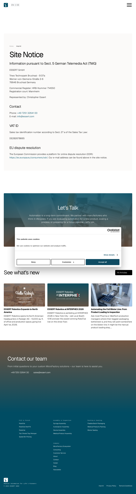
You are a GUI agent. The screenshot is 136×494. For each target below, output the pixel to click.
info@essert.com (25, 116)
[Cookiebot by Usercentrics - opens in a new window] (109, 230)
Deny (33, 262)
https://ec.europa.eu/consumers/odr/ (28, 157)
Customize (68, 262)
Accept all (102, 262)
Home (11, 46)
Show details (109, 255)
